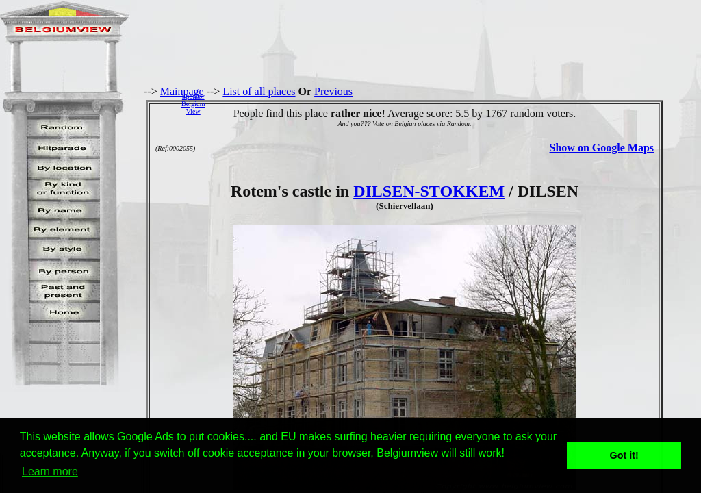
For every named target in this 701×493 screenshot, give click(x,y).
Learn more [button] (50, 471)
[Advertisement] (456, 103)
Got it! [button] (624, 455)
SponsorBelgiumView (193, 103)
